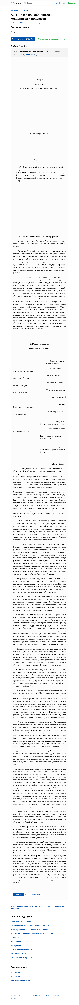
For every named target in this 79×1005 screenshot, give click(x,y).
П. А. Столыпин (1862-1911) (22, 949)
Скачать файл (30, 54)
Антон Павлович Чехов (20, 980)
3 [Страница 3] (29, 894)
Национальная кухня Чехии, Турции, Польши (30, 926)
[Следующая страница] (37, 894)
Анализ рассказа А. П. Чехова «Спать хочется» (30, 930)
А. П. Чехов (15, 976)
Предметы (14, 10)
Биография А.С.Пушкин (21, 953)
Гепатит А (15, 938)
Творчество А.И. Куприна (21, 958)
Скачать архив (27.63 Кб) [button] (22, 39)
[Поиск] (37, 3)
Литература (24, 10)
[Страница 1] (18, 894)
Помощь (62, 3)
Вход (55, 3)
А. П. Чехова (16, 972)
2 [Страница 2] (25, 894)
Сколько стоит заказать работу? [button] (51, 39)
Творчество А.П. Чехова (21, 922)
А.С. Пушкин (16, 942)
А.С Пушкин (16, 946)
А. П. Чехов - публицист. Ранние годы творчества (32, 934)
